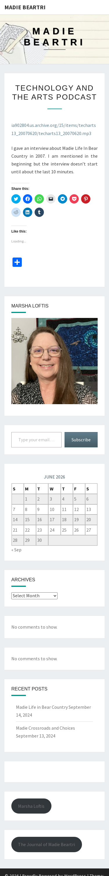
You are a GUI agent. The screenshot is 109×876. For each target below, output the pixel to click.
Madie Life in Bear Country (42, 707)
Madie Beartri (25, 7)
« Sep (16, 550)
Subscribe (81, 440)
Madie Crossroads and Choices (45, 728)
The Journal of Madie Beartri (46, 844)
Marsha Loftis (31, 806)
